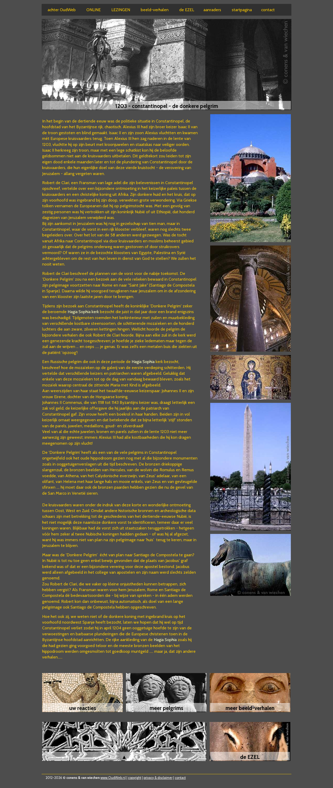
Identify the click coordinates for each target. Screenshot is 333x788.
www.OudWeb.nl (113, 778)
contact (180, 778)
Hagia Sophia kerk (83, 311)
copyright (134, 778)
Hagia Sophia (144, 361)
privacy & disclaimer (158, 778)
